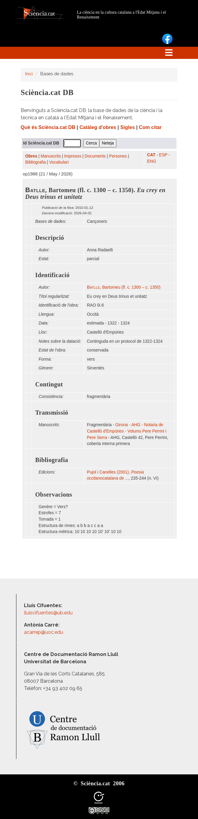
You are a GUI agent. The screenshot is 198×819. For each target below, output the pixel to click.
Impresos (72, 156)
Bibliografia (35, 162)
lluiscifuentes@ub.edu (49, 613)
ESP (163, 155)
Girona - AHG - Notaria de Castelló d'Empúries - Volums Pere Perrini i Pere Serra (126, 431)
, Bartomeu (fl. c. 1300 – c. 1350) (123, 287)
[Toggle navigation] (168, 53)
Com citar (150, 127)
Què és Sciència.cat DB (48, 127)
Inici (29, 73)
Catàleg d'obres (98, 127)
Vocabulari (59, 162)
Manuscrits (51, 156)
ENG (151, 161)
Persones (118, 156)
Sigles (127, 127)
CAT (151, 155)
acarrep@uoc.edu (43, 632)
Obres (31, 156)
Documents (95, 156)
